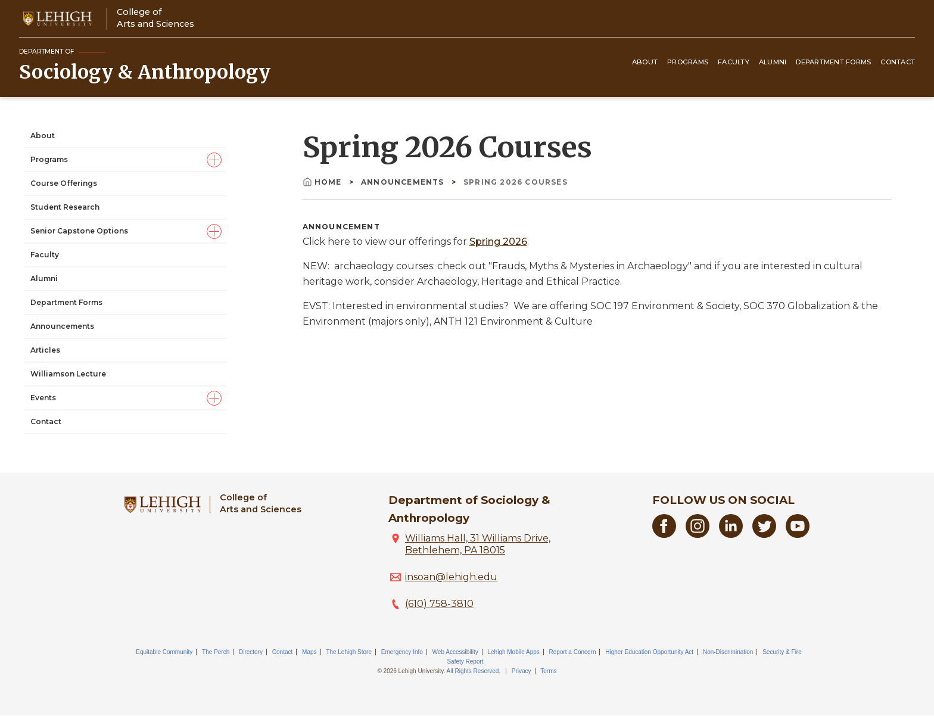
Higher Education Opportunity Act (649, 652)
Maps (309, 652)
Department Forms (833, 62)
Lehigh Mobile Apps (513, 652)
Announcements (62, 326)
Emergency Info (402, 652)
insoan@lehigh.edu (451, 577)
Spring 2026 (498, 241)
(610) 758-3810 (439, 603)
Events (43, 397)
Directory (251, 652)
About (645, 62)
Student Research (64, 207)
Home (323, 182)
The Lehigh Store (349, 652)
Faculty (733, 62)
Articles (45, 349)
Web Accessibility (455, 652)
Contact (897, 62)
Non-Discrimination (728, 652)
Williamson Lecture (68, 373)
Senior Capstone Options (79, 230)
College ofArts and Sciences (155, 18)
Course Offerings (63, 183)
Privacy (521, 671)
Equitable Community (164, 652)
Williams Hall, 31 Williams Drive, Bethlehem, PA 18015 (477, 544)
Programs (687, 62)
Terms (548, 671)
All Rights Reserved (473, 671)
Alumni (773, 62)
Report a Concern (572, 652)
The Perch (215, 652)
